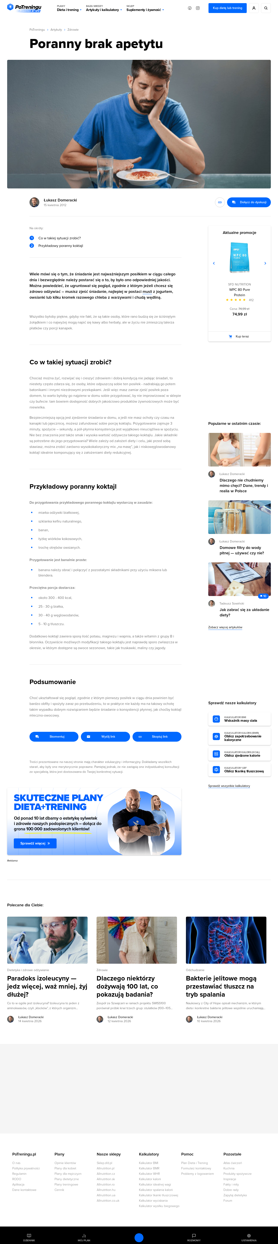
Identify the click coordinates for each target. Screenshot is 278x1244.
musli (147, 291)
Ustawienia (249, 1240)
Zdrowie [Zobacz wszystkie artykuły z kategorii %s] (102, 970)
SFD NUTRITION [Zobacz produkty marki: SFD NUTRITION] (239, 284)
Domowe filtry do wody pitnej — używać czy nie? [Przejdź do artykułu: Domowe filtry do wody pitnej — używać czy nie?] (242, 550)
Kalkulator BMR (149, 1168)
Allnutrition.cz (106, 1174)
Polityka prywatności (26, 1168)
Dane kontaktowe (24, 1190)
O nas (16, 1163)
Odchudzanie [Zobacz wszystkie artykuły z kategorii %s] (195, 970)
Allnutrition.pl (105, 1168)
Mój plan (84, 1240)
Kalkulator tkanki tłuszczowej (158, 1195)
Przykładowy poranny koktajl (60, 246)
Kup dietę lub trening (227, 8)
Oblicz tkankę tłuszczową (245, 769)
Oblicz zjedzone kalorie (245, 754)
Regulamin (19, 1174)
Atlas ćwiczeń (232, 1163)
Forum (227, 1201)
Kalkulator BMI (148, 1163)
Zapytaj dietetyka (235, 1195)
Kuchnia (228, 1168)
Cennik (59, 1190)
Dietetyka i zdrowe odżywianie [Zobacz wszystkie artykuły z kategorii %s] (28, 970)
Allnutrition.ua (106, 1195)
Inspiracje (229, 1179)
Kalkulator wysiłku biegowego (159, 1206)
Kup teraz (242, 336)
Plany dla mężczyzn (68, 1174)
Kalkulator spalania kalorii (156, 1190)
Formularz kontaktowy (196, 1168)
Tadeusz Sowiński (231, 603)
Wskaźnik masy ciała (245, 719)
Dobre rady (231, 1190)
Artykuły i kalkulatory (102, 8)
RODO (16, 1179)
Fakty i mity (231, 1184)
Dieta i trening (67, 8)
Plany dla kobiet (65, 1168)
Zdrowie (73, 30)
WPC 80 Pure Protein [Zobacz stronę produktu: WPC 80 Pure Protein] (239, 292)
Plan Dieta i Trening (194, 1163)
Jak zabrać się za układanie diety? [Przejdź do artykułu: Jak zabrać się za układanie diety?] (244, 612)
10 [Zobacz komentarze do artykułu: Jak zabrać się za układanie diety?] (264, 596)
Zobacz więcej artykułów (225, 627)
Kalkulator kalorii (150, 1179)
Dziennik (29, 1240)
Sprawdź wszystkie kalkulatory (229, 786)
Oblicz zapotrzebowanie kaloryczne (245, 736)
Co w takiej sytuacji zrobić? (59, 238)
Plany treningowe (66, 1184)
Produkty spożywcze (237, 1174)
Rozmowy (194, 1240)
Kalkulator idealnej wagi (155, 1184)
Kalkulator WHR (149, 1174)
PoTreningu (37, 30)
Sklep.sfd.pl (104, 1163)
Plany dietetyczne (67, 1179)
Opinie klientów (65, 1163)
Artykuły (56, 30)
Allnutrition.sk (106, 1179)
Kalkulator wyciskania (153, 1201)
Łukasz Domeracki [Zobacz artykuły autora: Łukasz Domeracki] (31, 1017)
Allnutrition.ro (106, 1184)
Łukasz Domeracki (60, 200)
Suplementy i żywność (143, 8)
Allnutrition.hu (106, 1190)
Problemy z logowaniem (197, 1174)
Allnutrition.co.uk (108, 1201)
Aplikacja (18, 1184)
